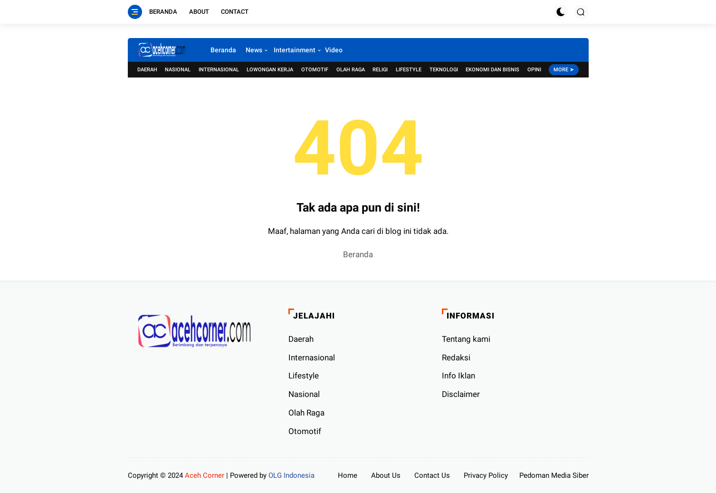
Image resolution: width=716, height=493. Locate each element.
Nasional (178, 70)
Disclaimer (461, 394)
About (199, 11)
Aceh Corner (204, 475)
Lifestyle (408, 70)
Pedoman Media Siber (554, 475)
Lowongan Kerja (270, 70)
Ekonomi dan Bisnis (492, 70)
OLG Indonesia (291, 475)
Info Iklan (458, 375)
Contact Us (432, 475)
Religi (380, 70)
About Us (386, 475)
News (254, 50)
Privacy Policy (486, 475)
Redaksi (456, 357)
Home (347, 475)
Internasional (219, 70)
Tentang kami (466, 339)
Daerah (147, 70)
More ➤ (564, 70)
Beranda (163, 11)
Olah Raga (350, 70)
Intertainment (294, 50)
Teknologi (444, 70)
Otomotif (314, 70)
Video (334, 50)
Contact (234, 11)
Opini (534, 70)
